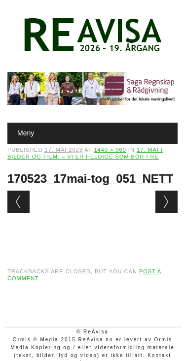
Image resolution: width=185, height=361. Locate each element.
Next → (166, 202)
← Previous (18, 202)
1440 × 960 (110, 150)
